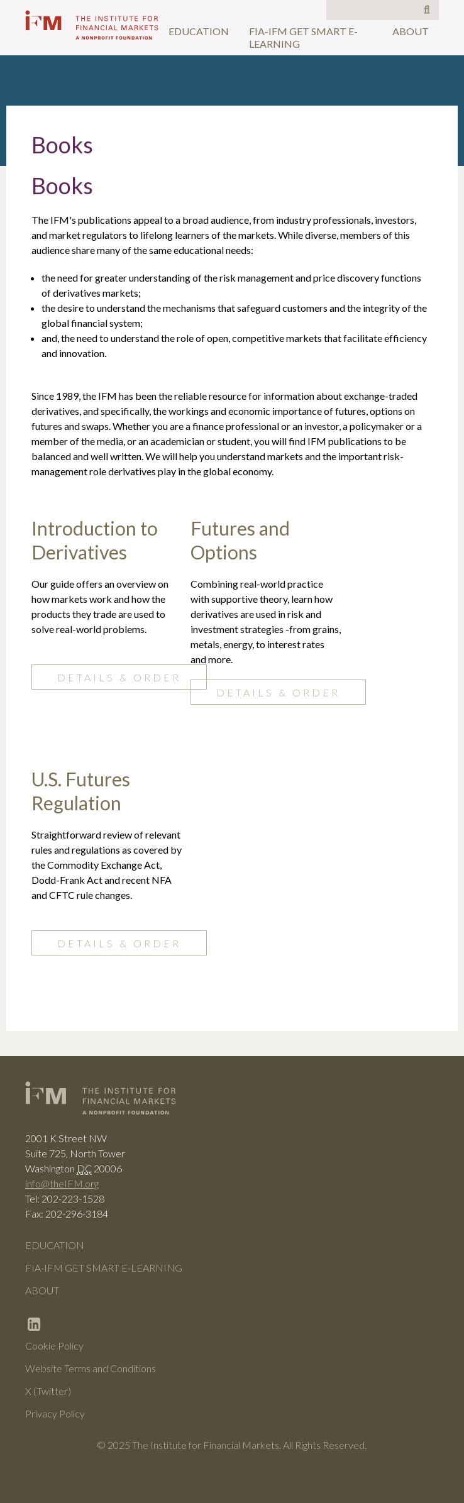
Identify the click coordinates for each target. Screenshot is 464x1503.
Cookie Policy (54, 1346)
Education (198, 31)
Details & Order (119, 677)
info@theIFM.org (62, 1183)
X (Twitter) (48, 1391)
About (410, 31)
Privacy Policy (55, 1413)
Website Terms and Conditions (90, 1368)
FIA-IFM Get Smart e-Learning (303, 37)
